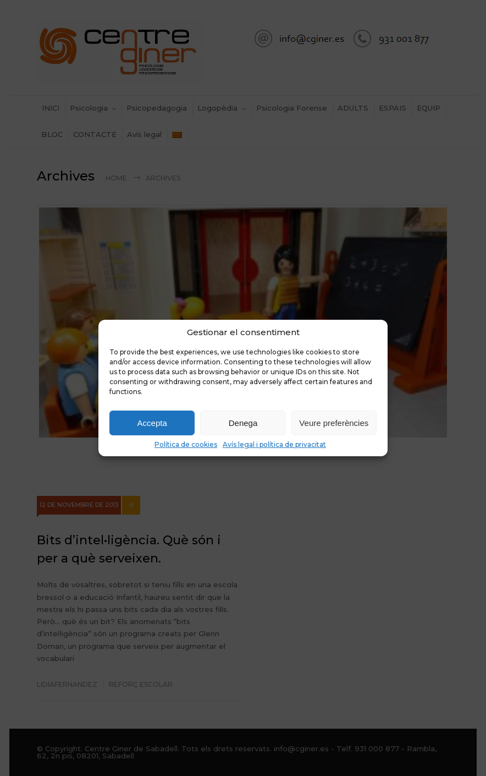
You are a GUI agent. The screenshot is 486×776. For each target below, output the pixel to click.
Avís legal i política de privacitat (274, 444)
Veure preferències (333, 423)
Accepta (152, 423)
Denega (243, 423)
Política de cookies (185, 444)
